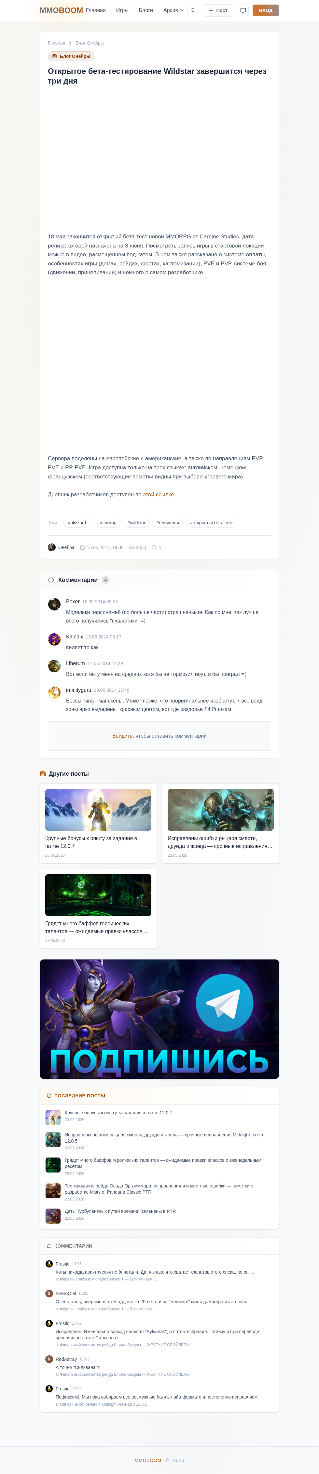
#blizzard (77, 522)
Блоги (146, 10)
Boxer (73, 601)
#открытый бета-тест (212, 522)
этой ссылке (158, 494)
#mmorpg (106, 522)
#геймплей (168, 522)
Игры (122, 10)
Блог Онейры (90, 43)
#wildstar (137, 522)
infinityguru (78, 690)
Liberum (75, 663)
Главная (96, 10)
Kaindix (74, 636)
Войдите (122, 736)
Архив (174, 10)
